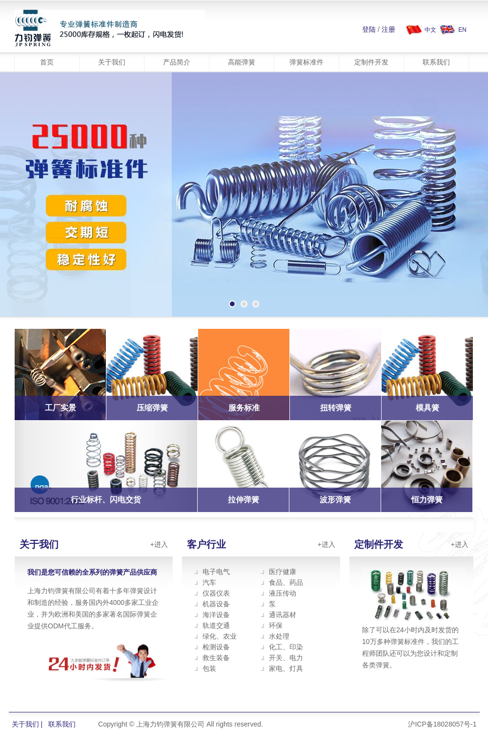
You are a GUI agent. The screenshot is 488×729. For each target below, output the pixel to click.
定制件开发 (371, 62)
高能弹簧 (241, 62)
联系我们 (436, 62)
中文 (430, 29)
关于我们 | (27, 724)
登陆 (369, 29)
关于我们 (111, 62)
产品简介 (176, 62)
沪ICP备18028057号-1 (442, 724)
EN (462, 29)
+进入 (159, 544)
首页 (47, 62)
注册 (388, 29)
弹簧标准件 (306, 62)
